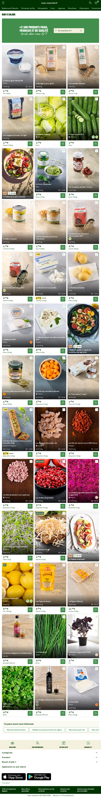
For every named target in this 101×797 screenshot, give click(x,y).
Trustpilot (6, 783)
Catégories (50, 752)
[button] (18, 70)
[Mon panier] (96, 3)
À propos (50, 757)
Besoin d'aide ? (50, 762)
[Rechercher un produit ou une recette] (90, 3)
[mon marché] (50, 3)
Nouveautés (43, 8)
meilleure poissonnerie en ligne (47, 730)
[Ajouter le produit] (30, 92)
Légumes (61, 8)
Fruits (52, 8)
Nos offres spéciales (25, 790)
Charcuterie (84, 8)
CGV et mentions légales (9, 790)
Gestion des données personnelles (85, 790)
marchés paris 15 (77, 730)
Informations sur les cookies (46, 790)
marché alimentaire (16, 730)
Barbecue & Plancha (10, 8)
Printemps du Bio (28, 8)
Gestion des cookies (65, 790)
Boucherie (72, 8)
